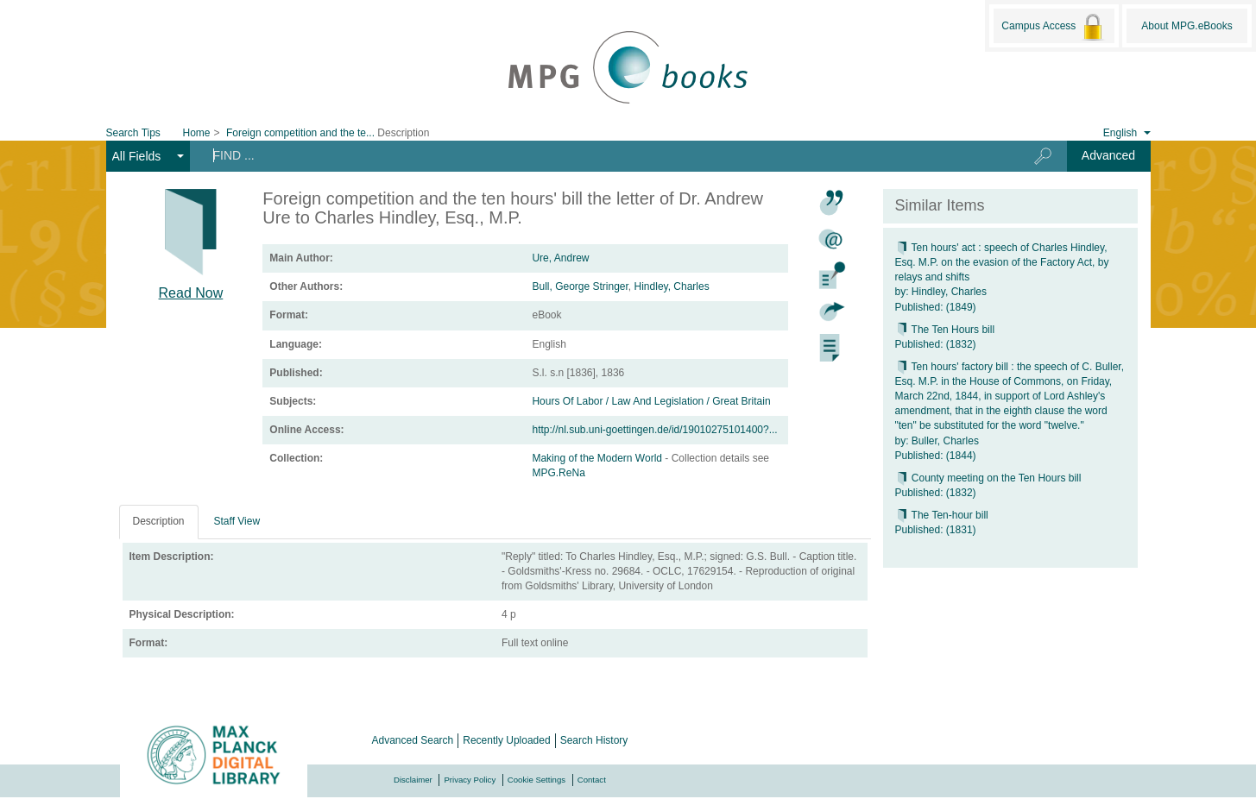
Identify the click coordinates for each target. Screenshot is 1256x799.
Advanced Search (413, 740)
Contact (592, 779)
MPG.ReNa (558, 473)
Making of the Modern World (598, 458)
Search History (594, 740)
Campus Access (1053, 27)
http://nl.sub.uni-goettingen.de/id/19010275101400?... (654, 430)
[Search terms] (598, 155)
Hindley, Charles (672, 286)
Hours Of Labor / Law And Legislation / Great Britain (651, 401)
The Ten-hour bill (941, 515)
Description (159, 521)
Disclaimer (413, 779)
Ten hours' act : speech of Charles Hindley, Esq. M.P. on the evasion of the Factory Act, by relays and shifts (1002, 262)
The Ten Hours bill (945, 330)
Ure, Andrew (560, 258)
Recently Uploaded (506, 740)
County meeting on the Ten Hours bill (988, 478)
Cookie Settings (536, 779)
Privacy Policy (469, 779)
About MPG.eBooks (1186, 26)
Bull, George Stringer (580, 286)
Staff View (237, 521)
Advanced (1108, 155)
